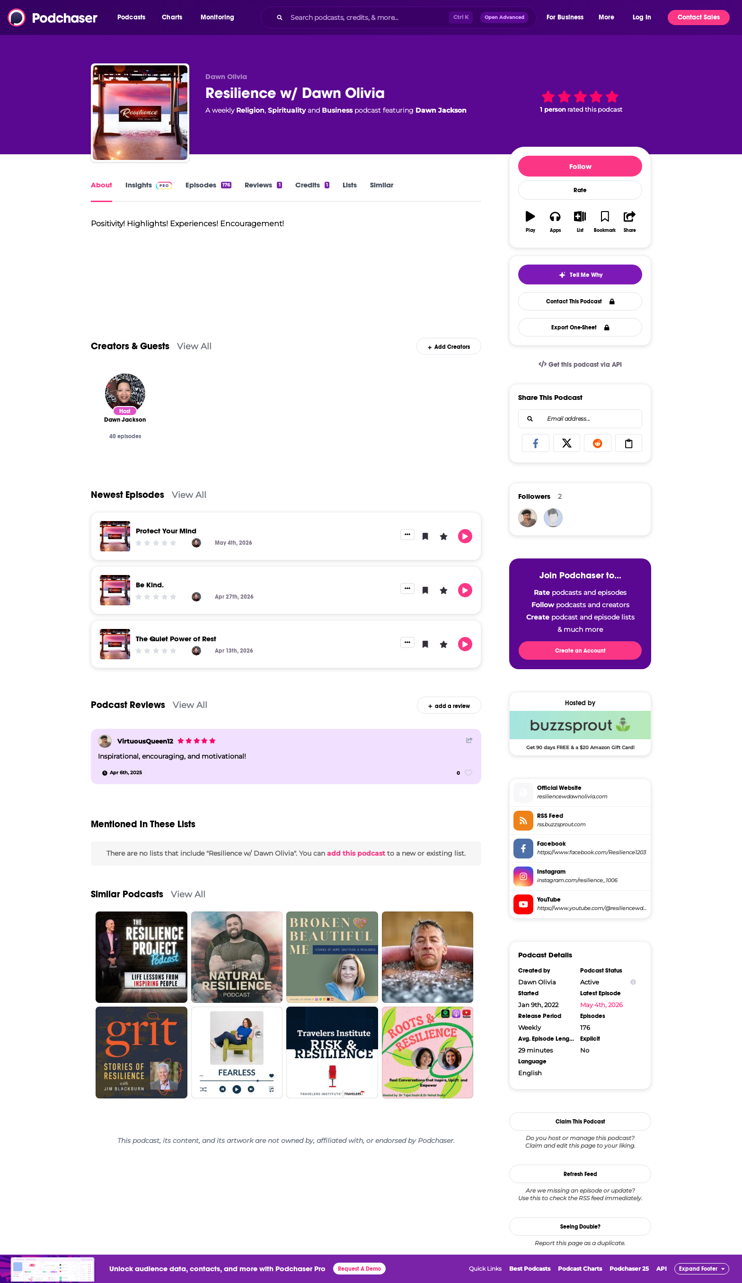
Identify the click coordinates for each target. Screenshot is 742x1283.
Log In (642, 17)
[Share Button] (469, 739)
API (661, 1268)
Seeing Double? (580, 1226)
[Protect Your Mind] (115, 536)
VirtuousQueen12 (145, 741)
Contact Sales (699, 17)
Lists (350, 184)
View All (194, 346)
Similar (381, 184)
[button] (134, 17)
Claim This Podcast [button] (580, 1121)
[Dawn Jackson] (125, 393)
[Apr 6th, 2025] (122, 773)
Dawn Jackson (441, 110)
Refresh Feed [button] (580, 1174)
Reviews (263, 184)
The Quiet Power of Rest (176, 638)
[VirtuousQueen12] (105, 741)
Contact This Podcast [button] (580, 301)
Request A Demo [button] (359, 1268)
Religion (250, 110)
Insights (148, 184)
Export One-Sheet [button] (580, 327)
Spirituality (287, 110)
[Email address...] (580, 419)
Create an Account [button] (580, 650)
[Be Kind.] (115, 590)
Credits (312, 184)
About (101, 184)
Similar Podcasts (127, 894)
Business (337, 110)
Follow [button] (580, 166)
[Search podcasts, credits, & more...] (368, 17)
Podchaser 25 (629, 1268)
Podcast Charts (580, 1268)
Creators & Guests (130, 346)
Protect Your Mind (166, 530)
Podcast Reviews (128, 705)
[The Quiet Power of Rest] (115, 644)
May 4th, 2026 (601, 1005)
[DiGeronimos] (553, 517)
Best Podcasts (529, 1268)
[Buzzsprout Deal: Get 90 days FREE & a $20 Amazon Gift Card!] (580, 730)
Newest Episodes (127, 495)
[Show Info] (633, 982)
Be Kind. (150, 584)
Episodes (208, 184)
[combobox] (398, 17)
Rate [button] (580, 190)
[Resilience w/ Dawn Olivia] (140, 112)
